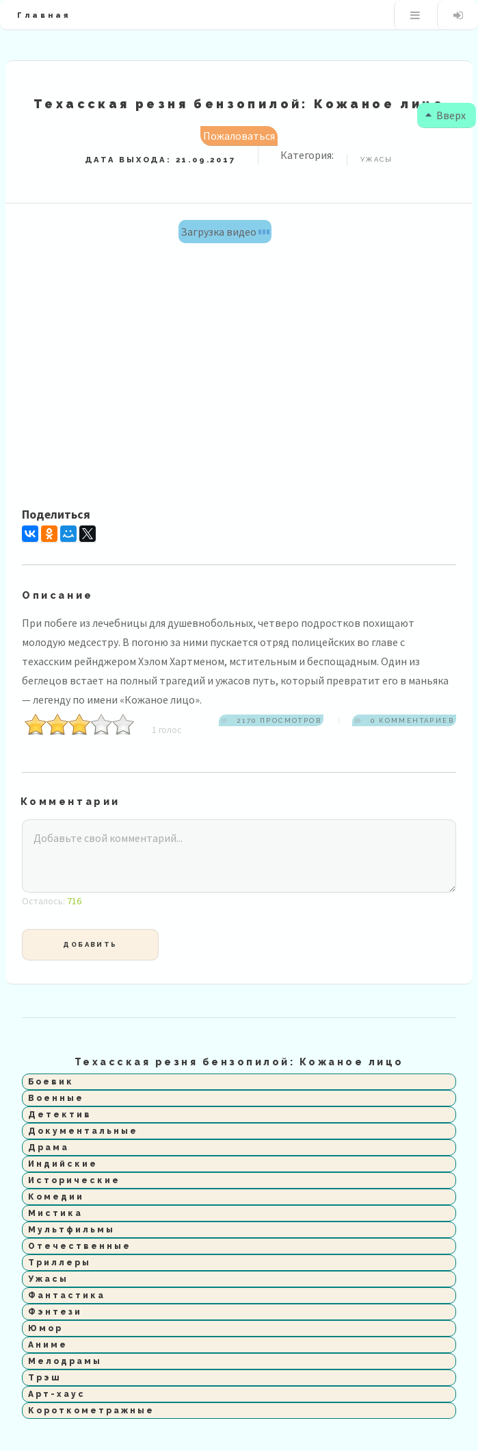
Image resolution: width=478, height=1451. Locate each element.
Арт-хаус (56, 1394)
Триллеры (59, 1262)
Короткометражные (91, 1410)
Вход (458, 15)
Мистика (55, 1213)
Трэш (45, 1377)
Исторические (74, 1180)
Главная (43, 15)
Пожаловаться (239, 135)
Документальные (83, 1131)
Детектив (60, 1114)
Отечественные (79, 1246)
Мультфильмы (71, 1230)
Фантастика (66, 1295)
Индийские (63, 1164)
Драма (48, 1147)
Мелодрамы (65, 1361)
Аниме (48, 1345)
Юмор (45, 1328)
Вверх (443, 115)
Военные (56, 1098)
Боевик (51, 1082)
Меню (415, 15)
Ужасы (48, 1279)
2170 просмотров (278, 720)
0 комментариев (411, 720)
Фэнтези (55, 1312)
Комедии (56, 1197)
